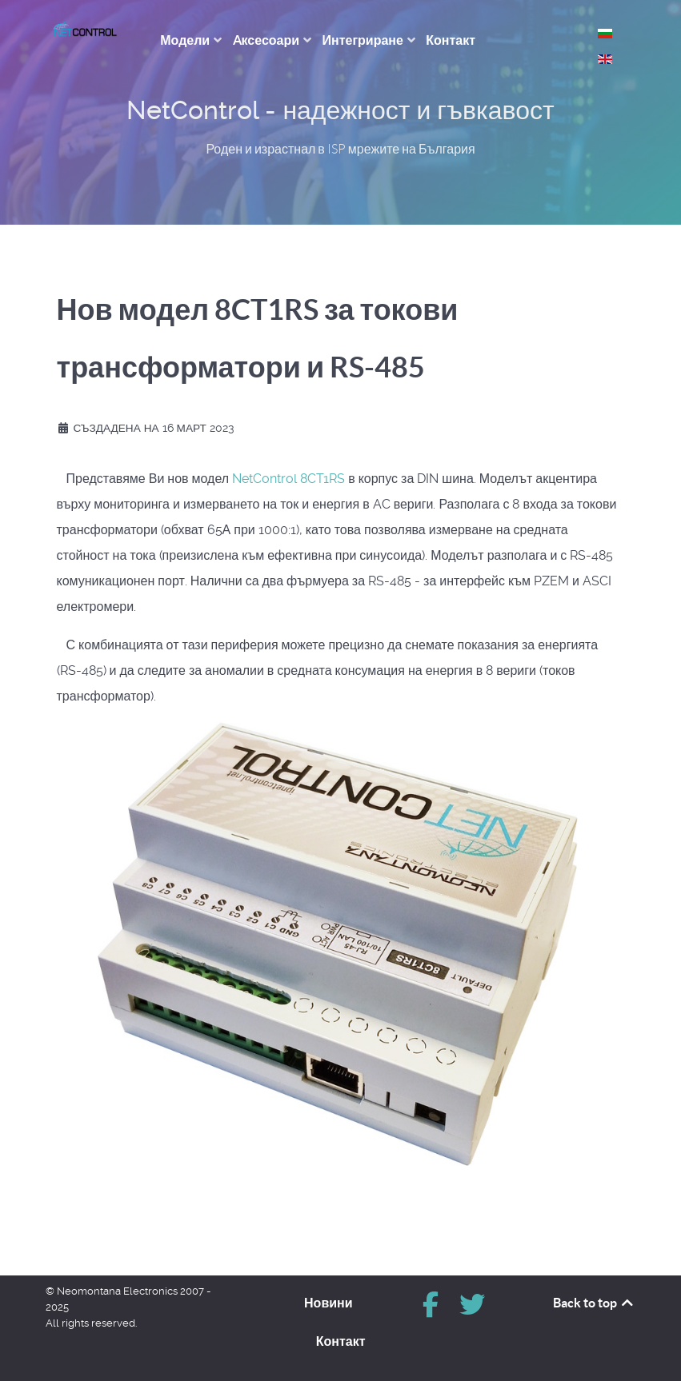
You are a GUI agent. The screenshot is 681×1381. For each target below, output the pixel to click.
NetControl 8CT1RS (288, 478)
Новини (328, 1302)
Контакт (341, 1341)
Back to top (594, 1302)
